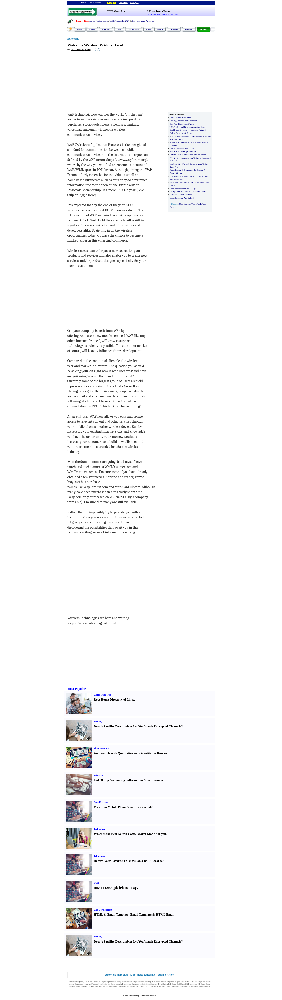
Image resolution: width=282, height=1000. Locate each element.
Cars (119, 29)
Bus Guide (111, 984)
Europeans (195, 986)
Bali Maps (180, 984)
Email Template (117, 914)
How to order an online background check (188, 154)
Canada (176, 986)
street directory (145, 982)
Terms (189, 133)
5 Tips (193, 188)
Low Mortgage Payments (143, 21)
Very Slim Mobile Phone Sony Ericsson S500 (123, 807)
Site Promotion (101, 748)
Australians (206, 986)
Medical (106, 29)
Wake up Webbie (82, 45)
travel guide (139, 984)
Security (98, 721)
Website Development (179, 158)
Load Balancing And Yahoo (181, 198)
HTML (98, 914)
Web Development (103, 909)
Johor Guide (85, 986)
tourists (150, 986)
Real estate (185, 982)
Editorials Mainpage (116, 974)
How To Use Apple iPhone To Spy (116, 887)
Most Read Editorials (143, 974)
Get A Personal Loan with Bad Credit (163, 14)
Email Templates (141, 914)
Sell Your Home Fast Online (182, 124)
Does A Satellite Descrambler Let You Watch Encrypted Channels (137, 726)
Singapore (111, 2)
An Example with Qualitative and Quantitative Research (131, 753)
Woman (203, 29)
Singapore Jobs (74, 989)
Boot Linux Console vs (180, 130)
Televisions (99, 856)
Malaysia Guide (74, 986)
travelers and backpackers (129, 986)
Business (174, 29)
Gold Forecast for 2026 (119, 21)
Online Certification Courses (182, 148)
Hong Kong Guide (97, 986)
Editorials (73, 38)
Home (148, 29)
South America (185, 986)
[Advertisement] (99, 82)
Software (98, 775)
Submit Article (166, 974)
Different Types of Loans (158, 11)
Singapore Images (173, 982)
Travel (79, 29)
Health (92, 29)
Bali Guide (172, 984)
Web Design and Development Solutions (187, 127)
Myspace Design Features (181, 194)
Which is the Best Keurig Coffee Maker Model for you (130, 834)
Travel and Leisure (91, 982)
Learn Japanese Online (179, 188)
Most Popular (76, 688)
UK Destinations (191, 984)
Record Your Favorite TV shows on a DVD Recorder (129, 860)
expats (142, 986)
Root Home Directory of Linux (114, 699)
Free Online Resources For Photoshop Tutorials (190, 136)
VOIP (97, 882)
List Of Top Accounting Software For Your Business (128, 780)
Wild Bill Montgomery (81, 49)
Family (160, 29)
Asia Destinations (124, 984)
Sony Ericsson (101, 802)
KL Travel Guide (204, 984)
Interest (188, 29)
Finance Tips (82, 21)
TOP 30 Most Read (116, 11)
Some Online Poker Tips (180, 117)
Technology (133, 29)
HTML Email (165, 914)
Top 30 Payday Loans (98, 21)
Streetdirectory (134, 996)
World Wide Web (102, 694)
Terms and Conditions (148, 996)
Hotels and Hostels (159, 982)
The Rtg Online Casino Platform (184, 120)
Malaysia (134, 2)
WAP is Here (110, 45)
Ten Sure (173, 164)
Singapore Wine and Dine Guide (95, 984)
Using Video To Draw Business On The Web (189, 191)
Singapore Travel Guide (158, 984)
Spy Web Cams (176, 139)
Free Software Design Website (183, 151)
